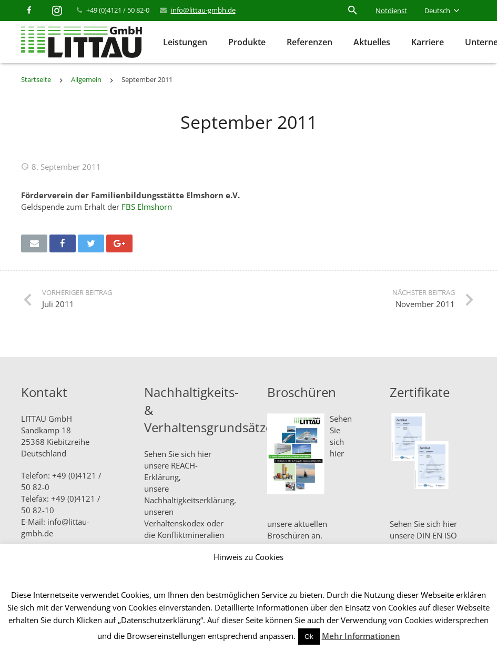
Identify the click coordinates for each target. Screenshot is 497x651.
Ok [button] (309, 636)
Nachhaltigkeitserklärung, (190, 500)
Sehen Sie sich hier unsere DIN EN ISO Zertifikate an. (423, 535)
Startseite (36, 79)
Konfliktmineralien (190, 535)
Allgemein (86, 79)
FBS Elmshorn (146, 206)
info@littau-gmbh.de (203, 10)
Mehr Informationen (361, 635)
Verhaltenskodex (174, 523)
